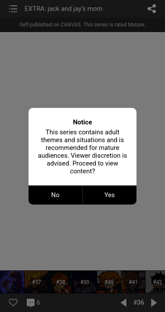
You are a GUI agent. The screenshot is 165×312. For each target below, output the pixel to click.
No (55, 195)
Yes (110, 195)
